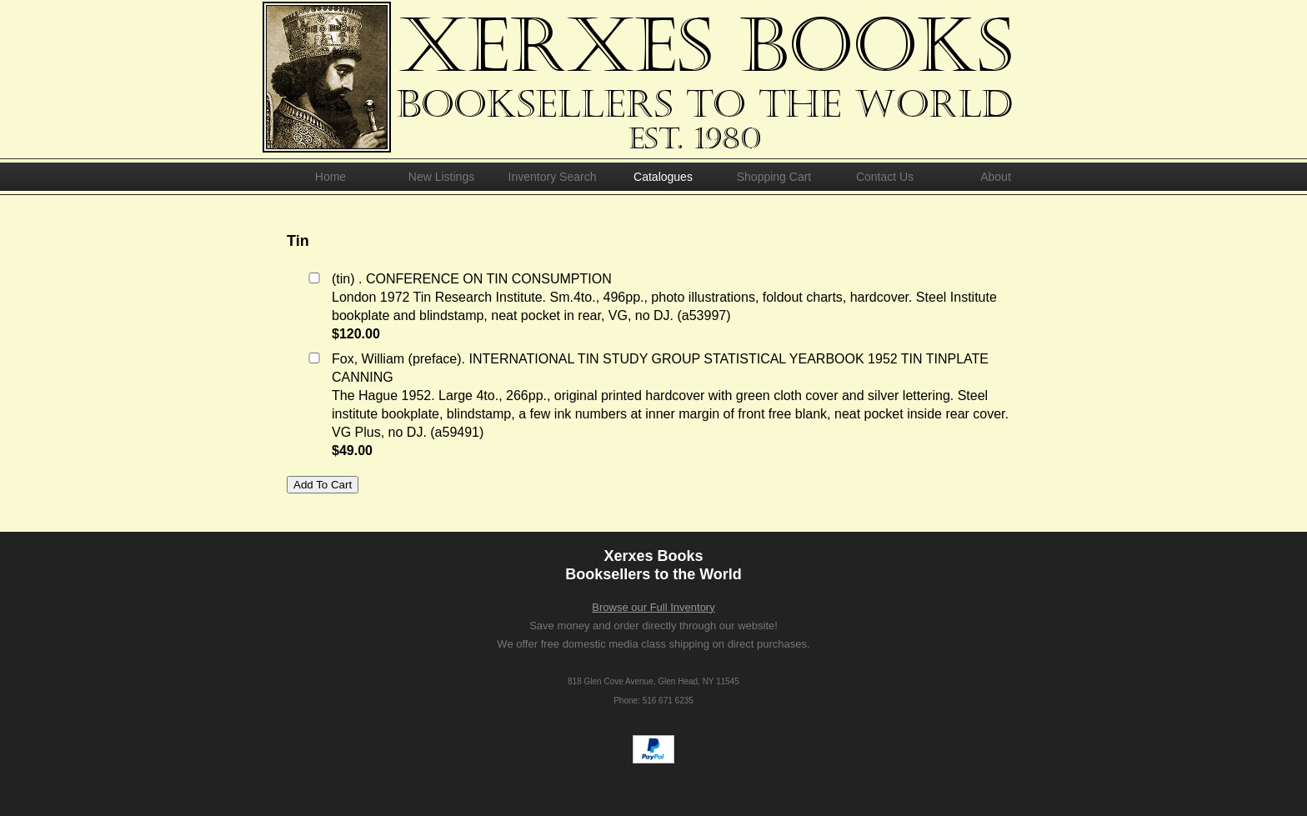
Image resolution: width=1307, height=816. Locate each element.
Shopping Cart (774, 176)
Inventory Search (552, 176)
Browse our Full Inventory (653, 607)
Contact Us (885, 176)
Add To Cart (322, 484)
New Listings (441, 176)
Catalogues (663, 176)
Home (330, 176)
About (995, 176)
